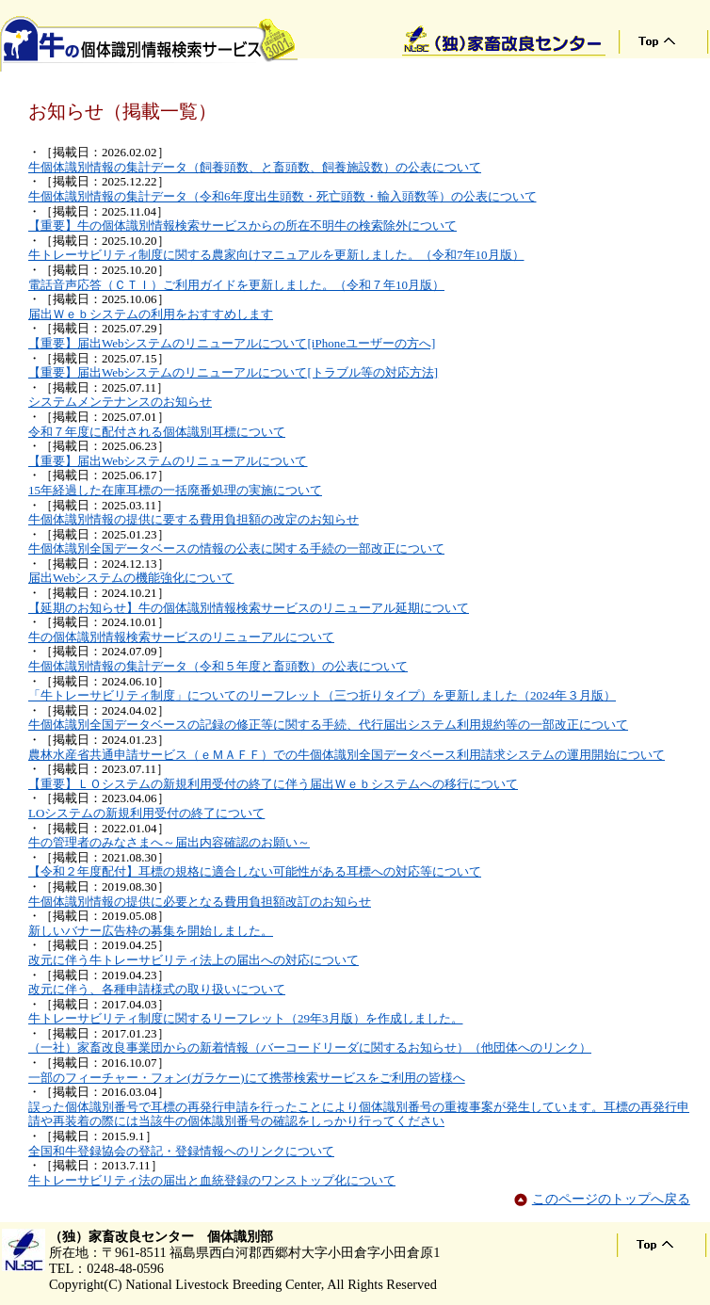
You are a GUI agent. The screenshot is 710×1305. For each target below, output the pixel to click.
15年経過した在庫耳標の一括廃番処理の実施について (175, 490)
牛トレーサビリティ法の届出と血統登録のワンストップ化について (211, 1180)
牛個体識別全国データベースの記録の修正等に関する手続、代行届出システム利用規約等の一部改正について (328, 724)
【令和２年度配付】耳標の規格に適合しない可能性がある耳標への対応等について (254, 871)
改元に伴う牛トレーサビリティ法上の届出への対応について (193, 960)
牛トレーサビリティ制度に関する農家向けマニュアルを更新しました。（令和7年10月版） (276, 255)
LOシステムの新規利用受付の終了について (146, 813)
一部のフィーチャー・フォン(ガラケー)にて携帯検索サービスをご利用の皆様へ (246, 1078)
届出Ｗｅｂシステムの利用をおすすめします (150, 314)
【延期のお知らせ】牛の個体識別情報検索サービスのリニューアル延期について (248, 608)
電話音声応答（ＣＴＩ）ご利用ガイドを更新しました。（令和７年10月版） (236, 285)
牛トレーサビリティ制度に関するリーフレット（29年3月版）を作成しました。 (245, 1018)
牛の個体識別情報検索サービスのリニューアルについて (181, 637)
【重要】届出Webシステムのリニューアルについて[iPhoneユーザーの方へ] (231, 343)
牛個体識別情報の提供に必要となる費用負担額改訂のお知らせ (199, 901)
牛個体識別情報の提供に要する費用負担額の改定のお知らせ (193, 519)
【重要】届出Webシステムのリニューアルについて (168, 461)
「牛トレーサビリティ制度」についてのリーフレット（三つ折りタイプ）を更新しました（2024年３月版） (322, 695)
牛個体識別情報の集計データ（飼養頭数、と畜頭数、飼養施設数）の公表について (254, 167)
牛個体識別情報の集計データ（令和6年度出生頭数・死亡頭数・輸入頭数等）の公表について (282, 196)
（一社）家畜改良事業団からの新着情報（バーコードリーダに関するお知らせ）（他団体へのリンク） (309, 1047)
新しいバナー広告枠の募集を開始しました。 (150, 931)
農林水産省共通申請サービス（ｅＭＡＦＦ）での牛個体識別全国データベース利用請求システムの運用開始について (346, 755)
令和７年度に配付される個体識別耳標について (156, 432)
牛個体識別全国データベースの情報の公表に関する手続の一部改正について (236, 548)
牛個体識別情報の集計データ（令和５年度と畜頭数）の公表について (218, 666)
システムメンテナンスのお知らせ (120, 402)
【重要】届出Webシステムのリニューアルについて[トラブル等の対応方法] (233, 372)
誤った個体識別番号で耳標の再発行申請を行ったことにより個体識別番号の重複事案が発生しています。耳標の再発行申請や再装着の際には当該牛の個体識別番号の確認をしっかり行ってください (358, 1114)
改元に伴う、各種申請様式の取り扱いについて (156, 989)
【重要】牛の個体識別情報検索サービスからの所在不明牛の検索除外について (242, 225)
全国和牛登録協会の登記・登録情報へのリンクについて (181, 1151)
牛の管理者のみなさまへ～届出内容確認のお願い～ (169, 842)
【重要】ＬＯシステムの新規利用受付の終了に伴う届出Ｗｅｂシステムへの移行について (273, 784)
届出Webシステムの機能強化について (131, 578)
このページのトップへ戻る (611, 1198)
